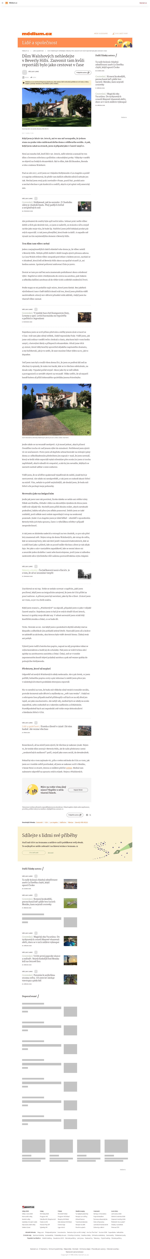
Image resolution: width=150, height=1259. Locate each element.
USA (46, 822)
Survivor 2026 (103, 1232)
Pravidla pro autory (99, 1249)
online (69, 768)
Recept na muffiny (81, 1216)
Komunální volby (27, 1216)
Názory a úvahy (29, 570)
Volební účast (26, 1227)
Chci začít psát (120, 33)
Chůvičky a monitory (74, 1235)
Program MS (44, 1216)
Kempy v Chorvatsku (100, 1214)
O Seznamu (43, 1249)
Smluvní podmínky (56, 1249)
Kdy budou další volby (28, 1224)
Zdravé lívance (80, 1219)
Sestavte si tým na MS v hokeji (76, 1232)
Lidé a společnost (30, 726)
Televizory (97, 1238)
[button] (56, 107)
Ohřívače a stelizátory (98, 1235)
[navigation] (2, 3)
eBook (25, 77)
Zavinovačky (110, 1235)
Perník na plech (80, 1227)
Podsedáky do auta (60, 1235)
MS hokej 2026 (44, 1214)
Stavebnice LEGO (58, 1238)
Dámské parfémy (70, 1238)
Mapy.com (40, 1232)
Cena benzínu (61, 1232)
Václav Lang (33, 71)
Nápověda (67, 1249)
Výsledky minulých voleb (29, 1222)
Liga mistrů (61, 1227)
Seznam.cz (143, 3)
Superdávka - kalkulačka (115, 1232)
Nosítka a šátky (86, 1235)
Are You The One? (92, 1232)
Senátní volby (26, 1219)
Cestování (27, 202)
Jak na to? (50, 852)
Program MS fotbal (63, 1216)
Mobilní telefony (47, 1238)
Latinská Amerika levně (101, 1224)
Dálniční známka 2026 (118, 1216)
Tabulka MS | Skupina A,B (48, 1219)
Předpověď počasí (50, 1232)
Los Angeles (54, 822)
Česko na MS (44, 1222)
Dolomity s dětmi (99, 1227)
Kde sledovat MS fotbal (65, 1222)
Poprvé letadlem (99, 1216)
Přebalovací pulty (120, 1235)
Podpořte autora (82, 72)
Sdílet (33, 77)
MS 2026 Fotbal (62, 1214)
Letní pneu (80, 1238)
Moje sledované (101, 33)
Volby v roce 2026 (27, 1214)
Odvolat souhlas (113, 1249)
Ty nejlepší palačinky (82, 1214)
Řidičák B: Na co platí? (118, 1222)
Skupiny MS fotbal (63, 1219)
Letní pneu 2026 (116, 1214)
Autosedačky (49, 1235)
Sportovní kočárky (38, 1235)
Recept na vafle (80, 1224)
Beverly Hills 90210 (81, 822)
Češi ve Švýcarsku (99, 1222)
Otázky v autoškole (117, 1224)
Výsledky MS (43, 1227)
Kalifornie (63, 822)
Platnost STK (115, 1227)
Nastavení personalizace (74, 1252)
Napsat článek (78, 790)
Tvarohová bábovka (81, 1222)
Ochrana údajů (85, 1249)
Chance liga (61, 1224)
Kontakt (75, 1249)
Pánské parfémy (116, 1238)
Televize (70, 822)
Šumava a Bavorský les (100, 1219)
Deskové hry (88, 1238)
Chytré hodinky (105, 1238)
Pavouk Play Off (45, 1224)
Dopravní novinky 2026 (118, 1219)
